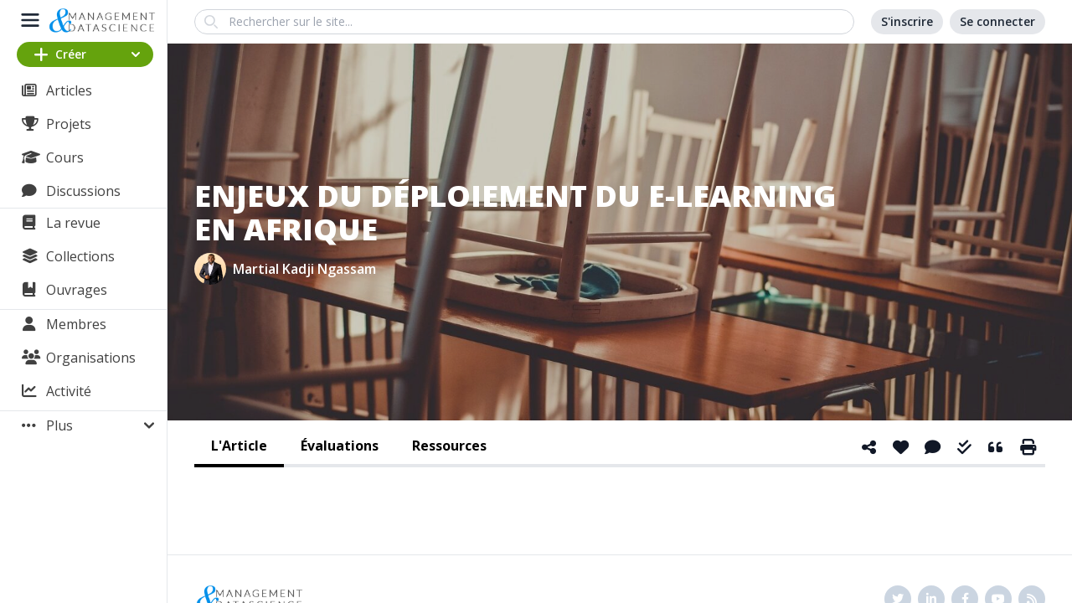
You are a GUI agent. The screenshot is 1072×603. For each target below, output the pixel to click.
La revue (73, 223)
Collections (80, 256)
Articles (69, 90)
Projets (68, 124)
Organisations (91, 357)
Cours (65, 157)
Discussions (83, 191)
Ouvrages (76, 290)
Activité (68, 391)
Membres (76, 324)
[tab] (239, 447)
